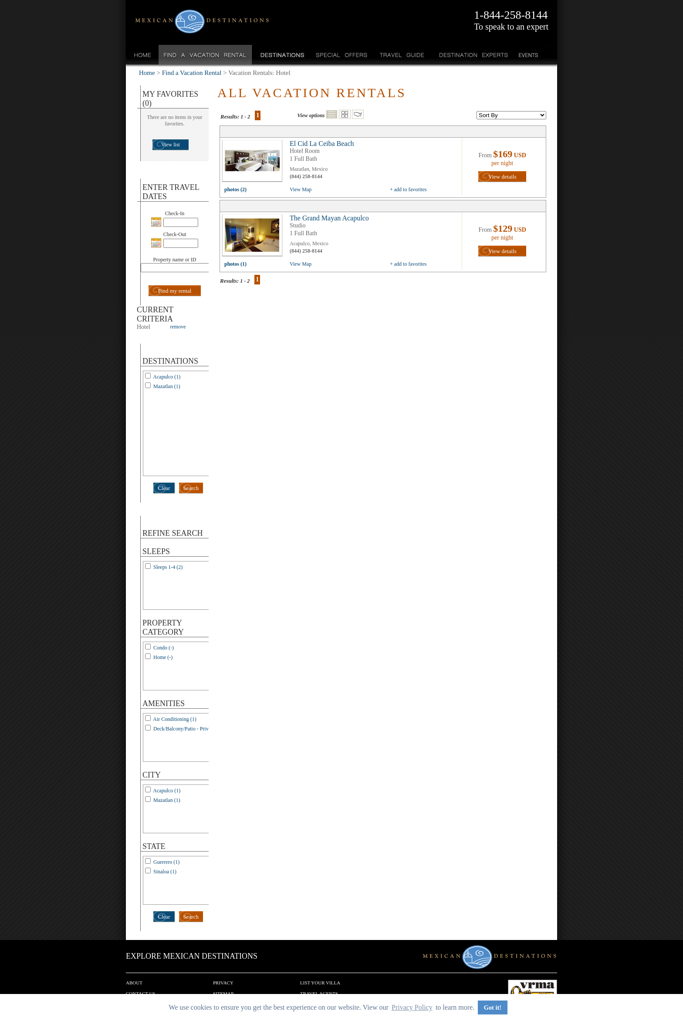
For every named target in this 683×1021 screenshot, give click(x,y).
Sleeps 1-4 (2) (168, 567)
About (134, 982)
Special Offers (342, 54)
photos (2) (235, 189)
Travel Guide (402, 54)
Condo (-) (163, 648)
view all (254, 163)
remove (178, 327)
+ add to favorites (408, 189)
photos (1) (235, 264)
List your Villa (320, 982)
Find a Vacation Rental (205, 54)
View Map (300, 189)
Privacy (223, 982)
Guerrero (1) (166, 862)
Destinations (281, 54)
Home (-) (162, 657)
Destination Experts (471, 54)
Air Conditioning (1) (174, 719)
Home (142, 54)
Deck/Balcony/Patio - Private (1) (187, 729)
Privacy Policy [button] (412, 1007)
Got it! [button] (492, 1007)
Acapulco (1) (166, 377)
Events (527, 54)
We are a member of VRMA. (532, 993)
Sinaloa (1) (164, 872)
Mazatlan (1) (166, 386)
